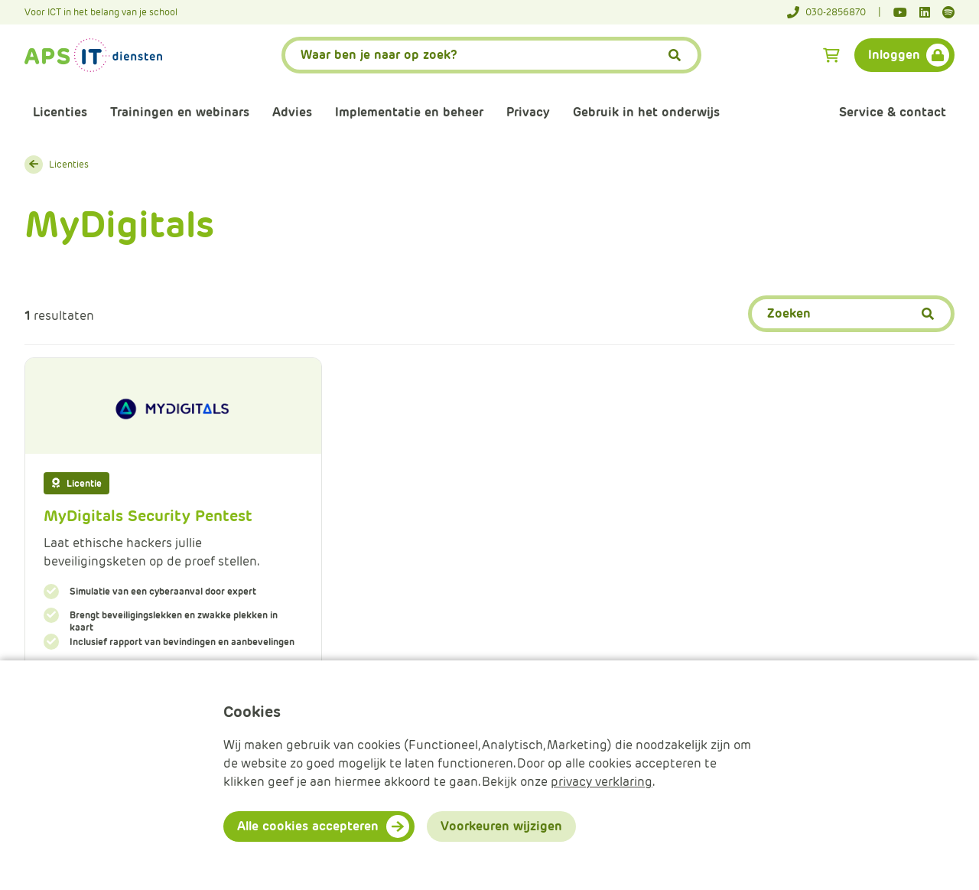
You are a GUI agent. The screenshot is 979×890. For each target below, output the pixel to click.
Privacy (528, 112)
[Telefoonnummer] (834, 12)
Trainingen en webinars (179, 112)
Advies (292, 112)
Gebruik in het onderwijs (646, 112)
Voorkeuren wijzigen (501, 826)
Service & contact (892, 112)
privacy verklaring (601, 782)
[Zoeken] (851, 313)
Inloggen (894, 55)
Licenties (60, 112)
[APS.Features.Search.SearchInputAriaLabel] (491, 55)
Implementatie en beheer (409, 112)
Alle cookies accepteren (308, 826)
